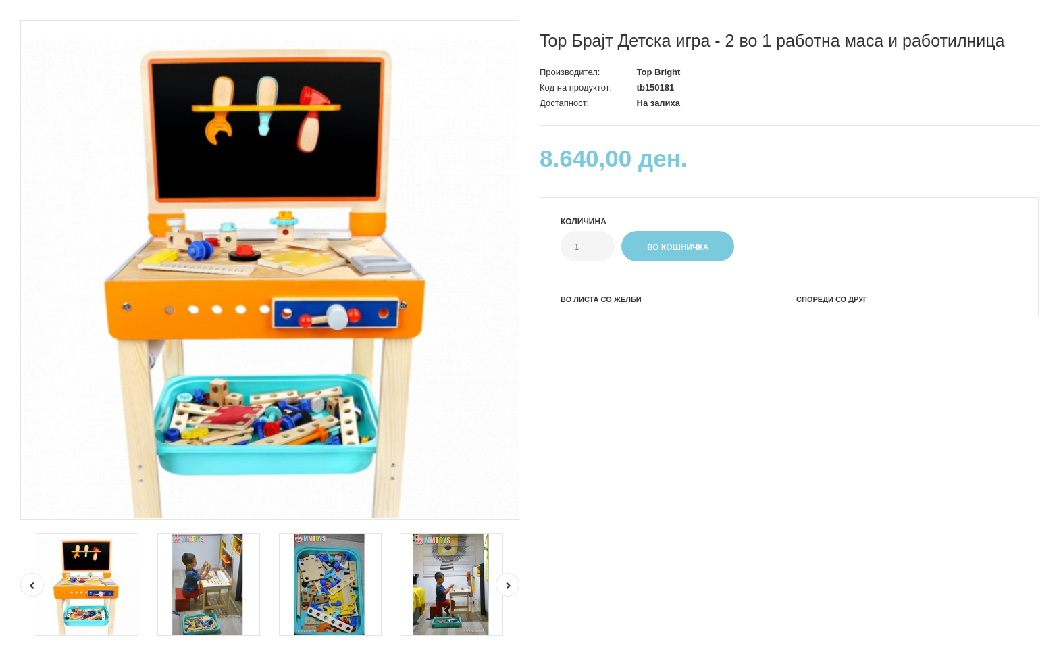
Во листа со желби (601, 299)
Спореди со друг (831, 299)
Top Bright (659, 72)
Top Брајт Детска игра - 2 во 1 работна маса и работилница (772, 40)
